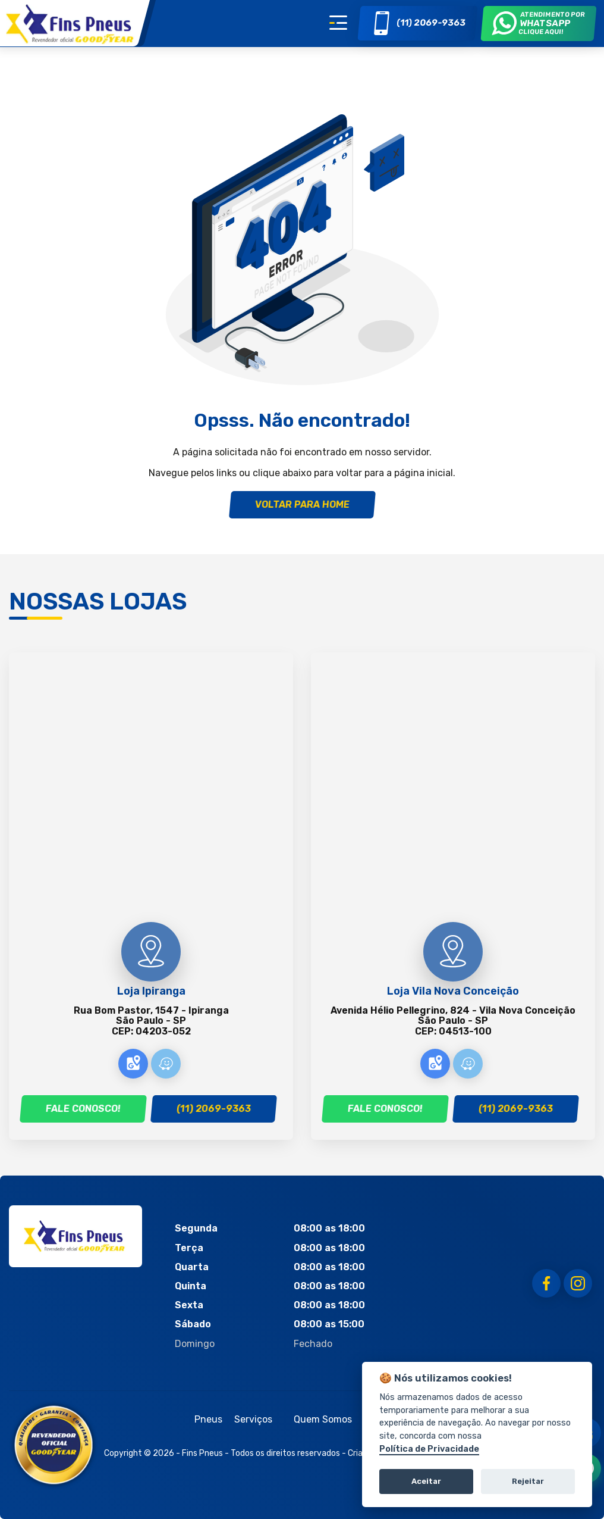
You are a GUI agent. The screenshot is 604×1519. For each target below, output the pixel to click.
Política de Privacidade (429, 1449)
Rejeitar (528, 1481)
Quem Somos (323, 1419)
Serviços (253, 1419)
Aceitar (426, 1481)
